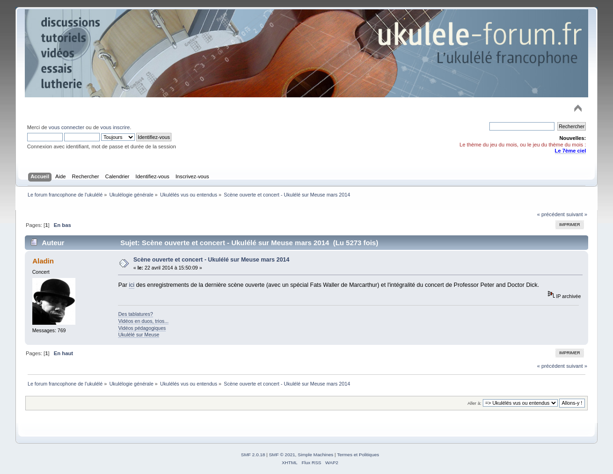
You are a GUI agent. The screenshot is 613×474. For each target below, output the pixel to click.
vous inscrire (115, 127)
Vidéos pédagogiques (142, 328)
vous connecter (66, 127)
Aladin (43, 261)
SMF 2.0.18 (253, 454)
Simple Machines (315, 454)
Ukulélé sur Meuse (138, 334)
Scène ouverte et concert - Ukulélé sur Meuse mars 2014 (211, 259)
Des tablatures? (135, 314)
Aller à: (474, 403)
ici (131, 285)
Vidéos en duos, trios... (143, 321)
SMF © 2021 (282, 454)
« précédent (551, 214)
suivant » (576, 214)
